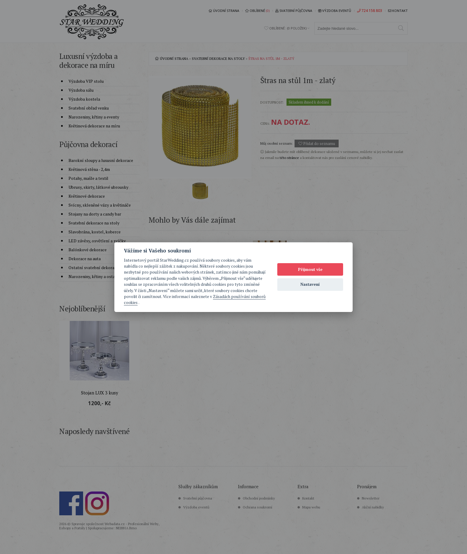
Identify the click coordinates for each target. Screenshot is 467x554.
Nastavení (310, 284)
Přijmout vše (310, 269)
